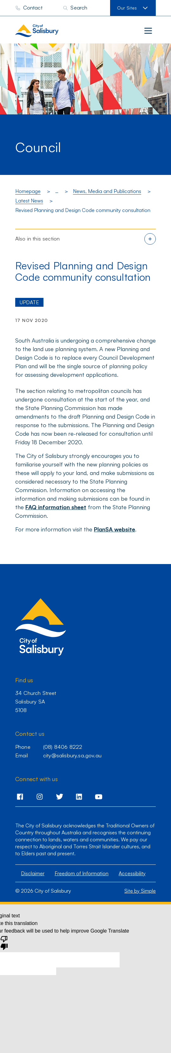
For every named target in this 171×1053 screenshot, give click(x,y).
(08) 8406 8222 (62, 746)
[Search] (75, 8)
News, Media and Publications (107, 191)
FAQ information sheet (55, 507)
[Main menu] (148, 30)
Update (29, 302)
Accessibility (132, 873)
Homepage (28, 191)
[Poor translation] (4, 942)
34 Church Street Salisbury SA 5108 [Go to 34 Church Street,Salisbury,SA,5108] (35, 701)
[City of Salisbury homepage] (49, 30)
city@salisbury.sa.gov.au (72, 755)
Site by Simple (140, 891)
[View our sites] (133, 8)
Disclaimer (32, 873)
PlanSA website (114, 529)
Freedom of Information (82, 873)
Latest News (29, 200)
